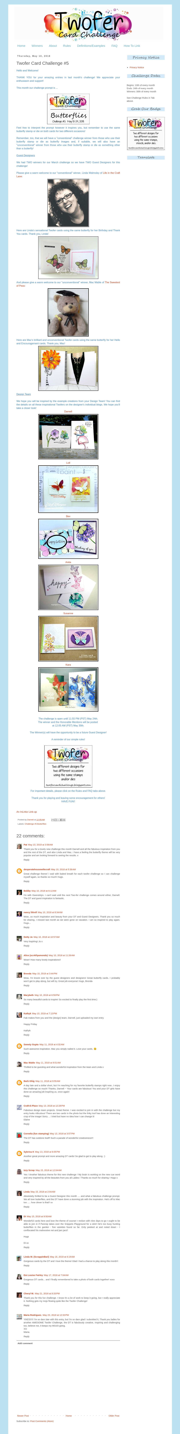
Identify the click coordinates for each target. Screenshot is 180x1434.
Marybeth (29, 995)
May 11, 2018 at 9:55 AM (47, 1081)
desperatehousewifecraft (37, 869)
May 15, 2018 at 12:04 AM (49, 1170)
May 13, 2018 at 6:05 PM (47, 1152)
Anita (68, 562)
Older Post (114, 1415)
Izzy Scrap (29, 1170)
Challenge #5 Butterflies (35, 824)
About (53, 45)
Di (25, 1216)
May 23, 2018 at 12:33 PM (56, 1315)
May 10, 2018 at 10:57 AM (47, 937)
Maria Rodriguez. (33, 1315)
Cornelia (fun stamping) (36, 1133)
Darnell (68, 411)
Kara (68, 664)
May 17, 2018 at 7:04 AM (56, 1275)
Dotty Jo (28, 937)
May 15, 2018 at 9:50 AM (39, 1216)
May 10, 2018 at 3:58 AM (40, 844)
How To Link (132, 45)
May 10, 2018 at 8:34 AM (50, 912)
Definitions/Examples (91, 45)
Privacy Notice (137, 67)
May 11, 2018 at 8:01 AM (48, 1062)
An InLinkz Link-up (27, 811)
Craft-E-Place (31, 1105)
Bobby (27, 890)
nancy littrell (30, 912)
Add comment (25, 1343)
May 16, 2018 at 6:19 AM (62, 1256)
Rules (67, 45)
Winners (37, 45)
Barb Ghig (29, 1081)
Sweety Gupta (31, 1044)
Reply (26, 859)
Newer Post (23, 1415)
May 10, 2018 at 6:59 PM (47, 995)
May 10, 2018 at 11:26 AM (62, 955)
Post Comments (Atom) (42, 1421)
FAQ (114, 45)
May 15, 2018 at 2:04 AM (43, 1191)
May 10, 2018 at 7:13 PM (44, 1013)
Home (21, 45)
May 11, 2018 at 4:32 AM (51, 1044)
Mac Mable (29, 1062)
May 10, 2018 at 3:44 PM (44, 973)
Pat (25, 844)
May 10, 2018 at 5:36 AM (63, 869)
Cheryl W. (29, 1293)
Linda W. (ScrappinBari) (36, 1256)
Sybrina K (29, 1152)
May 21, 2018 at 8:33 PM (47, 1293)
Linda (27, 1191)
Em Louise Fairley (33, 1275)
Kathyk (27, 1013)
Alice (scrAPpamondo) (36, 955)
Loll (68, 462)
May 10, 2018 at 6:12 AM (44, 890)
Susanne (68, 613)
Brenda (28, 973)
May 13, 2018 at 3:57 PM (62, 1133)
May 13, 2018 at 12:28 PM (52, 1105)
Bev (68, 516)
